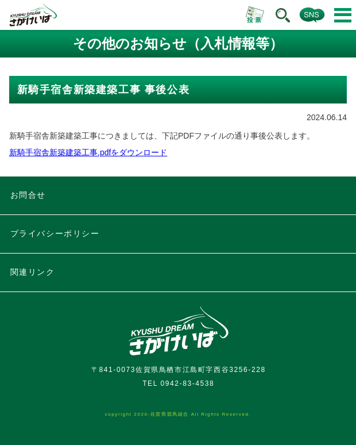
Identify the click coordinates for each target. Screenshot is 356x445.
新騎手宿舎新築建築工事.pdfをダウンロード (88, 152)
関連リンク (32, 272)
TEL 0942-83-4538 (178, 383)
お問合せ (28, 195)
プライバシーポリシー (55, 233)
